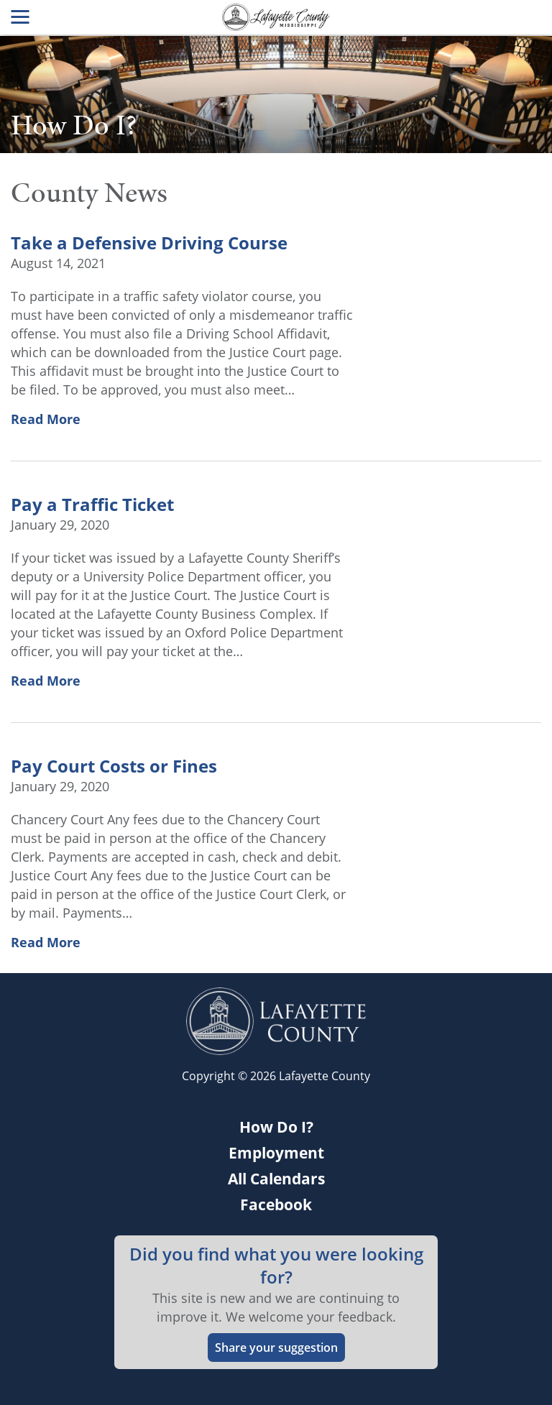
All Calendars (276, 1179)
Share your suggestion (276, 1347)
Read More (45, 419)
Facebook (276, 1204)
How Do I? (276, 1127)
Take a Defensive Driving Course (149, 243)
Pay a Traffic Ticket (92, 504)
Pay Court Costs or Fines (114, 766)
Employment (276, 1153)
